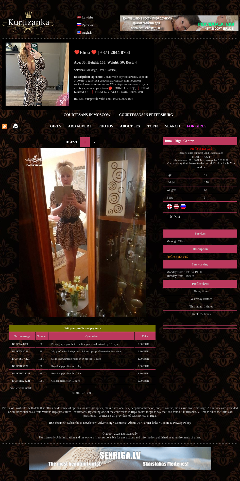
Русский (87, 25)
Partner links (150, 423)
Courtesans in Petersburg (146, 115)
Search (172, 126)
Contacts (120, 423)
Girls (55, 126)
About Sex (130, 126)
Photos (105, 126)
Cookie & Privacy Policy (176, 423)
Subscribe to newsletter (81, 423)
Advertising (105, 423)
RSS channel (57, 423)
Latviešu (87, 17)
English (87, 32)
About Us (134, 423)
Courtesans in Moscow (87, 115)
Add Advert (80, 126)
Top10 (152, 126)
